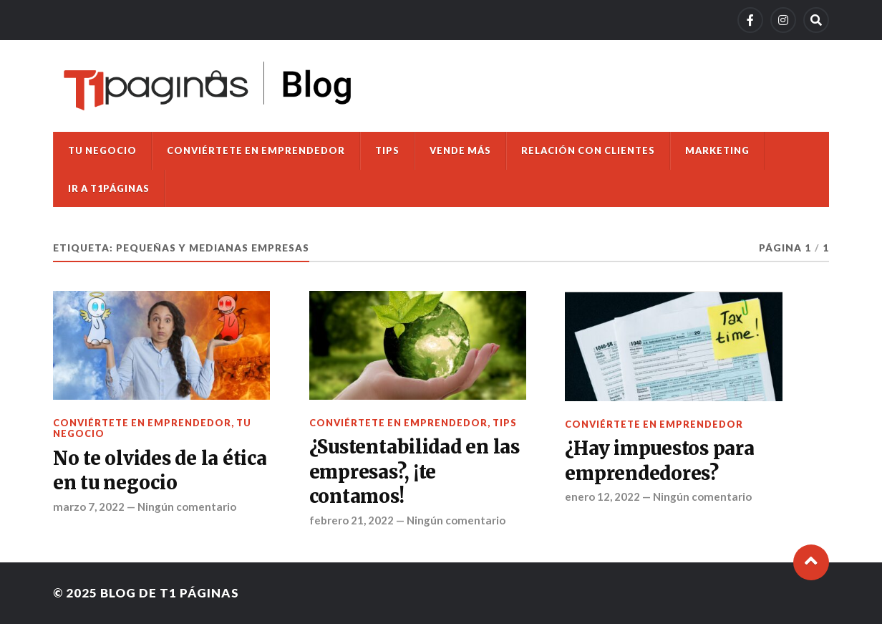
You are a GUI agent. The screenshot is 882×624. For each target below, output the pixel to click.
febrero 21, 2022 (351, 520)
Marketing (717, 150)
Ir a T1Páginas (109, 188)
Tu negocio (102, 150)
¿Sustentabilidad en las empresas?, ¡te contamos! (414, 472)
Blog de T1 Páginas (169, 592)
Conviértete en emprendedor (256, 150)
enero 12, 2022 (602, 496)
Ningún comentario (186, 506)
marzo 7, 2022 (89, 506)
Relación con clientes (588, 150)
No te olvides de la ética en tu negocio (160, 470)
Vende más (460, 150)
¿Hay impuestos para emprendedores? (659, 460)
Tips (387, 150)
